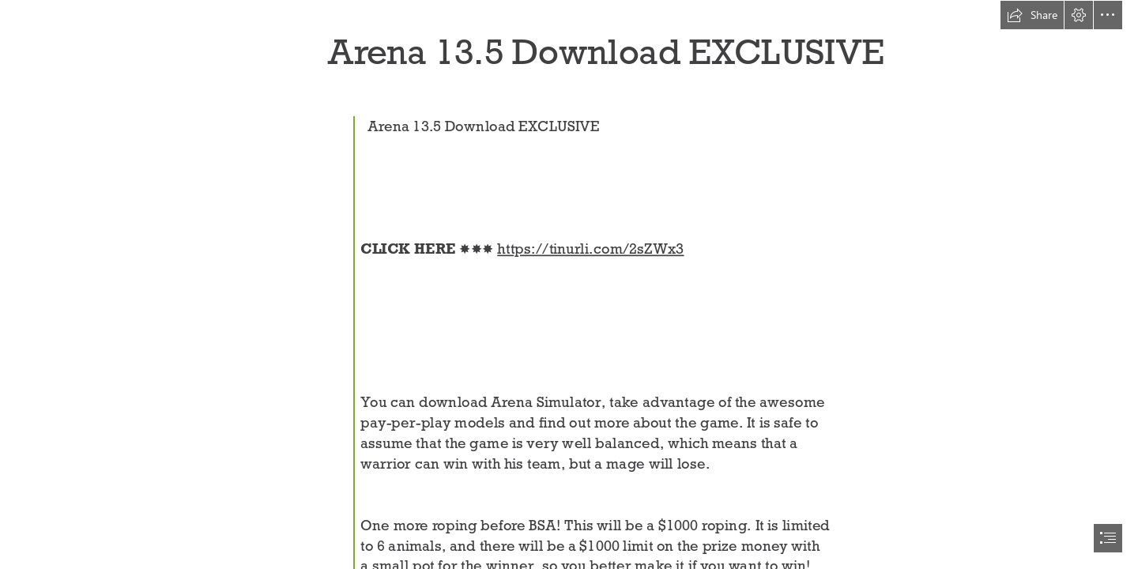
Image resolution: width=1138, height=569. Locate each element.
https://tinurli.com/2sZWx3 (590, 248)
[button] (1032, 15)
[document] (569, 284)
